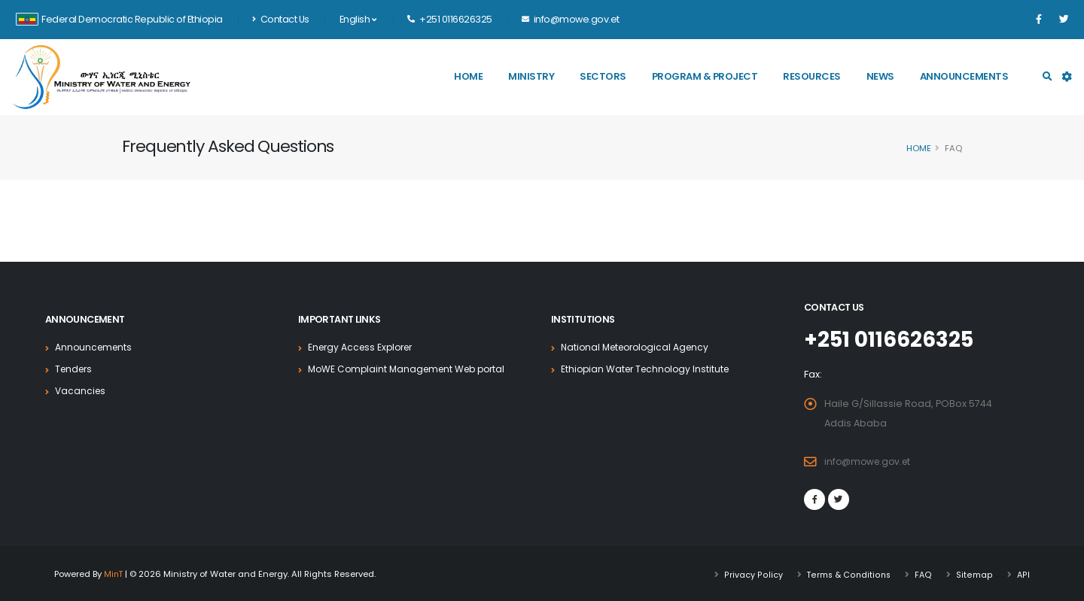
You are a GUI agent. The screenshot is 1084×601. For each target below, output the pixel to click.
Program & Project (705, 76)
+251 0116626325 (893, 339)
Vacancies (81, 390)
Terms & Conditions (849, 573)
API (1023, 573)
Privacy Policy (754, 573)
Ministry (531, 76)
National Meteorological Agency (639, 347)
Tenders (75, 369)
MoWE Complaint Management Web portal (412, 369)
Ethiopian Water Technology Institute (649, 369)
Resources (812, 76)
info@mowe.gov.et (870, 460)
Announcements (964, 76)
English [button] (358, 19)
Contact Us (280, 19)
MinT (114, 573)
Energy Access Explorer (364, 347)
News (880, 76)
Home (468, 76)
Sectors (603, 76)
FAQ (924, 573)
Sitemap (975, 573)
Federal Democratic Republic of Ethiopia (119, 19)
